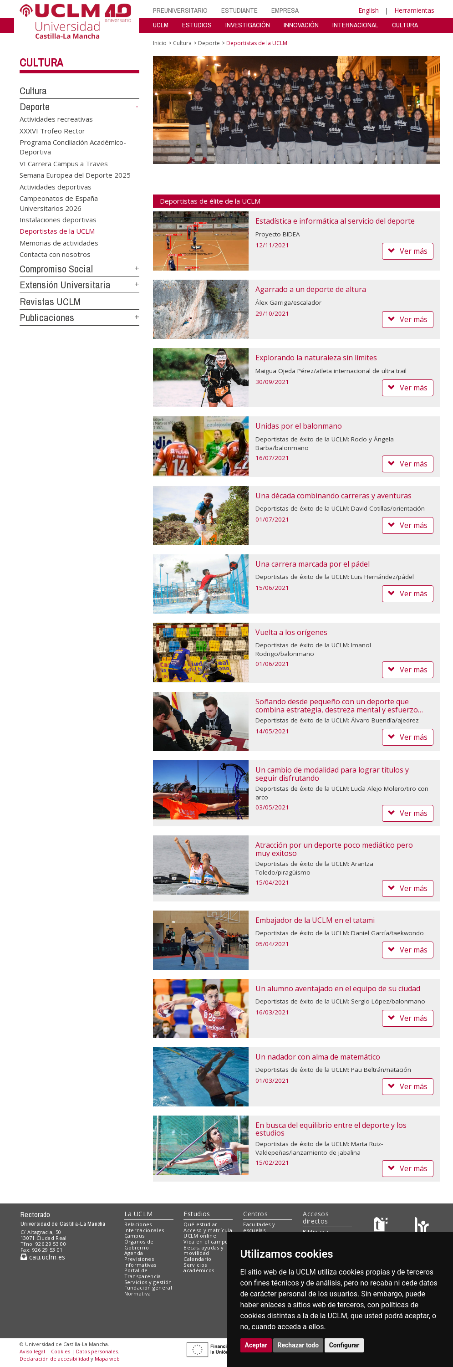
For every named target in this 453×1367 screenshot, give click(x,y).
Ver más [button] (408, 251)
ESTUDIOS (197, 25)
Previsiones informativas (140, 1261)
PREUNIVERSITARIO (180, 10)
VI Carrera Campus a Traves (64, 163)
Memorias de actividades (59, 242)
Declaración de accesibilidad (54, 1358)
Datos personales (97, 1351)
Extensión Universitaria (65, 285)
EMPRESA (285, 10)
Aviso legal (32, 1351)
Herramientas (414, 10)
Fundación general (148, 1287)
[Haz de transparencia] (382, 1226)
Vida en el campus (207, 1241)
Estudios (196, 1213)
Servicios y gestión (148, 1282)
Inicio (160, 43)
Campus (134, 1235)
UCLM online (199, 1235)
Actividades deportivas (56, 186)
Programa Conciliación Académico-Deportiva (73, 147)
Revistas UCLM (50, 301)
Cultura (41, 62)
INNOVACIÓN (301, 25)
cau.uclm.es (42, 1257)
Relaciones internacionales (144, 1227)
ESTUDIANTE (239, 10)
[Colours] (421, 1226)
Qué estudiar (200, 1224)
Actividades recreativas (56, 118)
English (368, 10)
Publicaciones (47, 317)
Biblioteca (315, 1231)
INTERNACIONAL (355, 25)
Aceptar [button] (256, 1345)
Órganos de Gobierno (139, 1244)
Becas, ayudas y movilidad (203, 1250)
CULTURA (405, 25)
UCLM (160, 25)
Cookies (60, 1351)
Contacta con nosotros (55, 254)
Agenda (133, 1252)
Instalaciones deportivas (58, 219)
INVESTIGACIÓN (247, 25)
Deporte (35, 106)
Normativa (137, 1293)
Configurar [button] (344, 1345)
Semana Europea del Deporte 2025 (75, 174)
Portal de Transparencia (142, 1273)
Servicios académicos (198, 1267)
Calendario (197, 1258)
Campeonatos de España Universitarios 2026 (59, 203)
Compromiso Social (56, 269)
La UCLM (138, 1213)
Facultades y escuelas (259, 1227)
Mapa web (107, 1358)
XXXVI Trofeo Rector (52, 130)
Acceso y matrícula (207, 1230)
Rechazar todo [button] (298, 1345)
